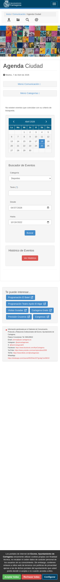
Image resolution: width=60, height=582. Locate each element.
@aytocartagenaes (22, 342)
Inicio (8, 14)
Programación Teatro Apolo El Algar (27, 304)
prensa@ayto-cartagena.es (22, 340)
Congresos (42, 317)
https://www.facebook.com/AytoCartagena (30, 347)
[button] (30, 84)
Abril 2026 (30, 121)
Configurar (50, 577)
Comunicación (19, 14)
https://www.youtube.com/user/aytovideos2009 (31, 350)
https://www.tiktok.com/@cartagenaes (26, 353)
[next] (46, 121)
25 (42, 146)
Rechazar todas (32, 577)
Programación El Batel (20, 297)
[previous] (14, 121)
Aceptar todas (11, 577)
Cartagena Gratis (42, 310)
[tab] (30, 84)
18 (42, 141)
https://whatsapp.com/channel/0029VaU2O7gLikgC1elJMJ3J (28, 358)
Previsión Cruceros (19, 317)
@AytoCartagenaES (17, 345)
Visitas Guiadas (17, 310)
